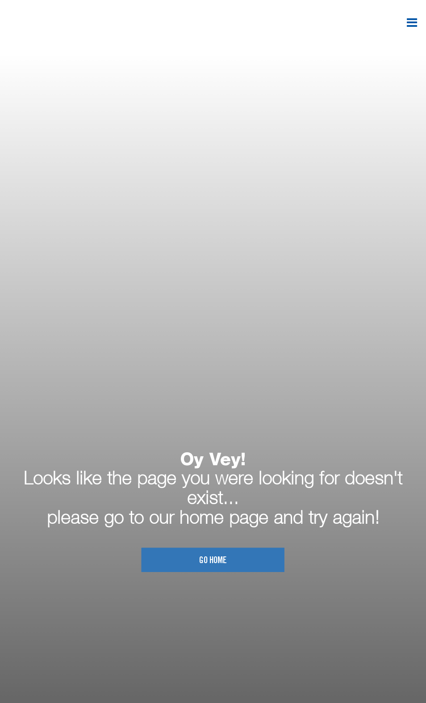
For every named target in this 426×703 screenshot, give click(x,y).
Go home (213, 560)
